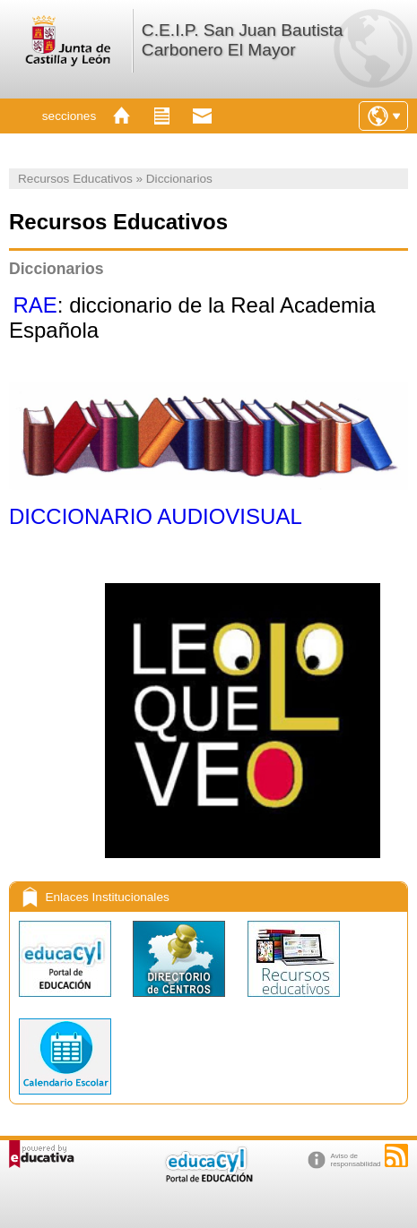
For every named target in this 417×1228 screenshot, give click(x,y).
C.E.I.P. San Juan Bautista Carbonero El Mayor (242, 40)
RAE (34, 305)
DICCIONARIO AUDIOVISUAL (155, 516)
